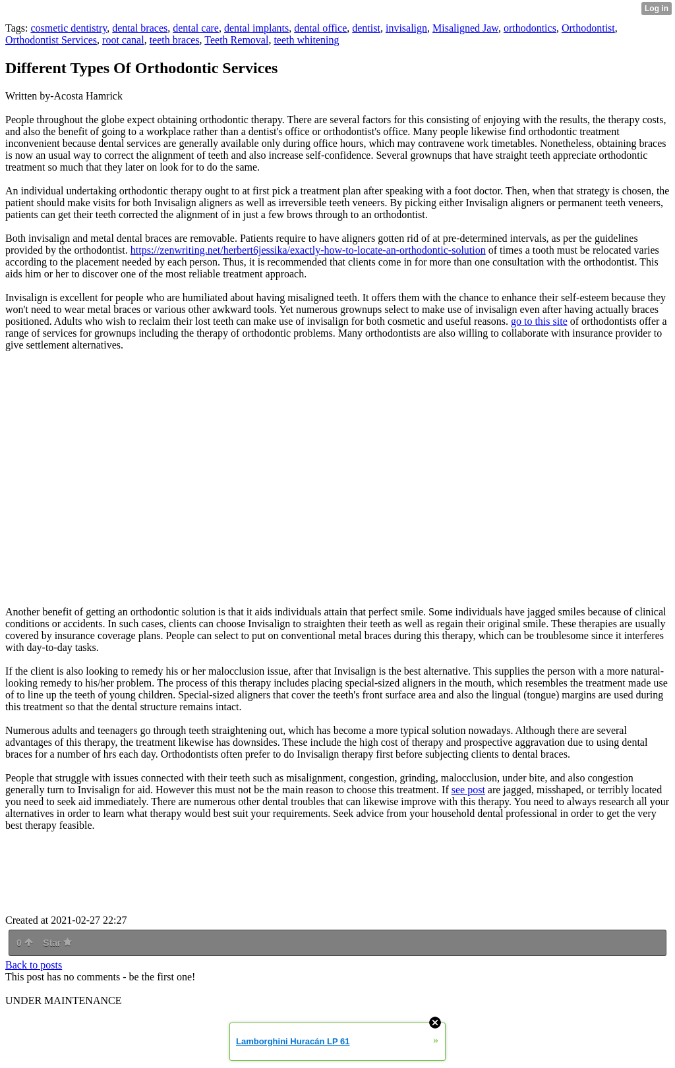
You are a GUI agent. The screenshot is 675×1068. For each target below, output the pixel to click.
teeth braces (175, 39)
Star (57, 943)
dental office (320, 28)
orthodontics (530, 28)
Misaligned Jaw (465, 28)
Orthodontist (588, 28)
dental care (196, 28)
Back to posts (33, 964)
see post (468, 789)
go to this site (539, 321)
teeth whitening (306, 39)
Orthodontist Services (51, 39)
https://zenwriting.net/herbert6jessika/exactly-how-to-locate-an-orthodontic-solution (308, 250)
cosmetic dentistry (68, 28)
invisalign (406, 28)
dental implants (256, 28)
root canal (123, 39)
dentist (366, 28)
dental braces (139, 28)
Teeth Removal (236, 39)
